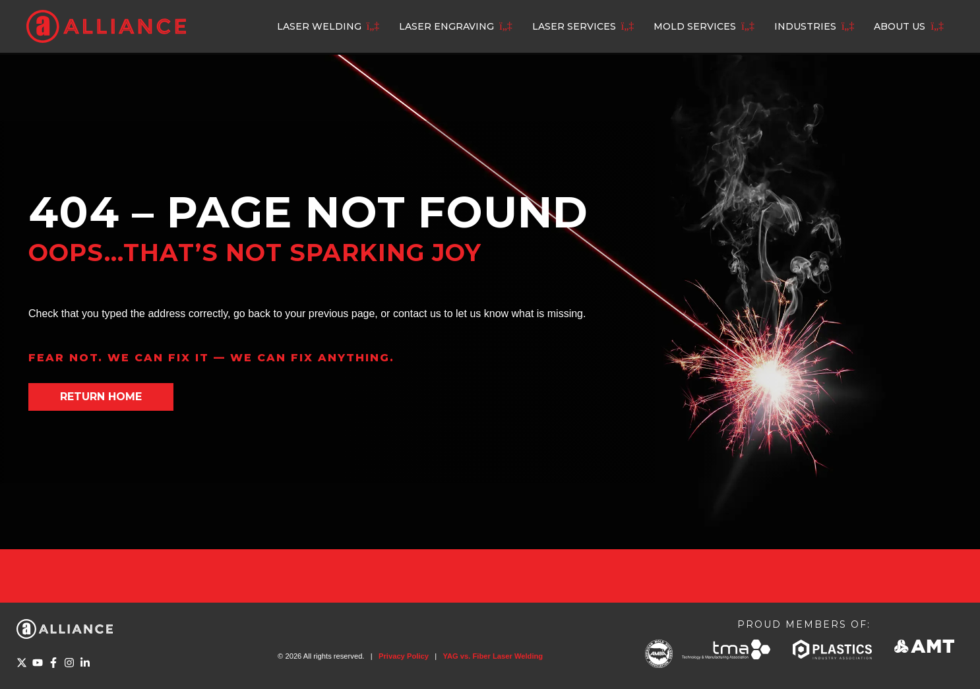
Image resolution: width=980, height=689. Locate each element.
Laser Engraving (446, 26)
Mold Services (695, 26)
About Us (899, 26)
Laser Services (574, 26)
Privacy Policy (404, 656)
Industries (805, 26)
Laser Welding (319, 26)
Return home (101, 396)
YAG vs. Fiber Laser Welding (493, 656)
